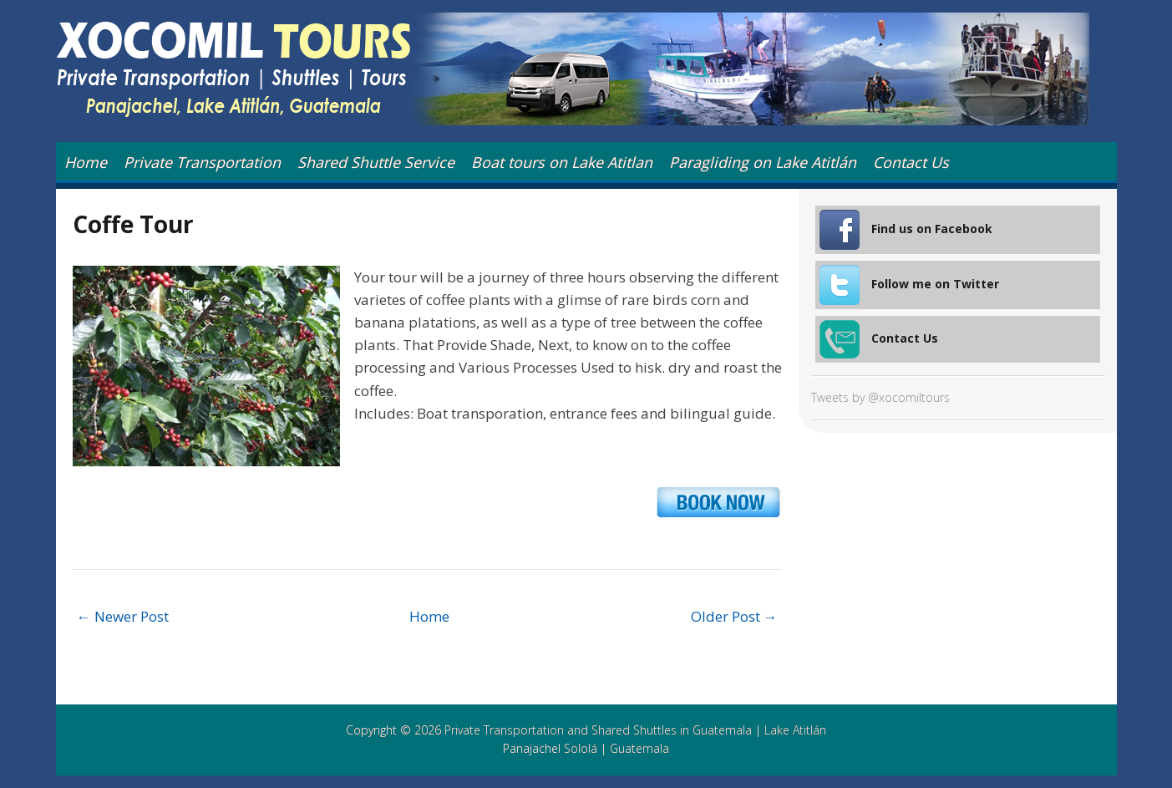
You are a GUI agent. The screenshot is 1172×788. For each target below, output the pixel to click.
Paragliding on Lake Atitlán (762, 162)
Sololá (580, 748)
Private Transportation (202, 162)
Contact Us (911, 162)
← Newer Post (123, 616)
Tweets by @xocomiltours (880, 397)
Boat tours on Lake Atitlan (561, 162)
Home (85, 162)
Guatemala (639, 748)
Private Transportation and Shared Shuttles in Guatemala (598, 730)
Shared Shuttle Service (375, 162)
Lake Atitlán (795, 730)
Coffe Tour (133, 224)
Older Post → (734, 616)
